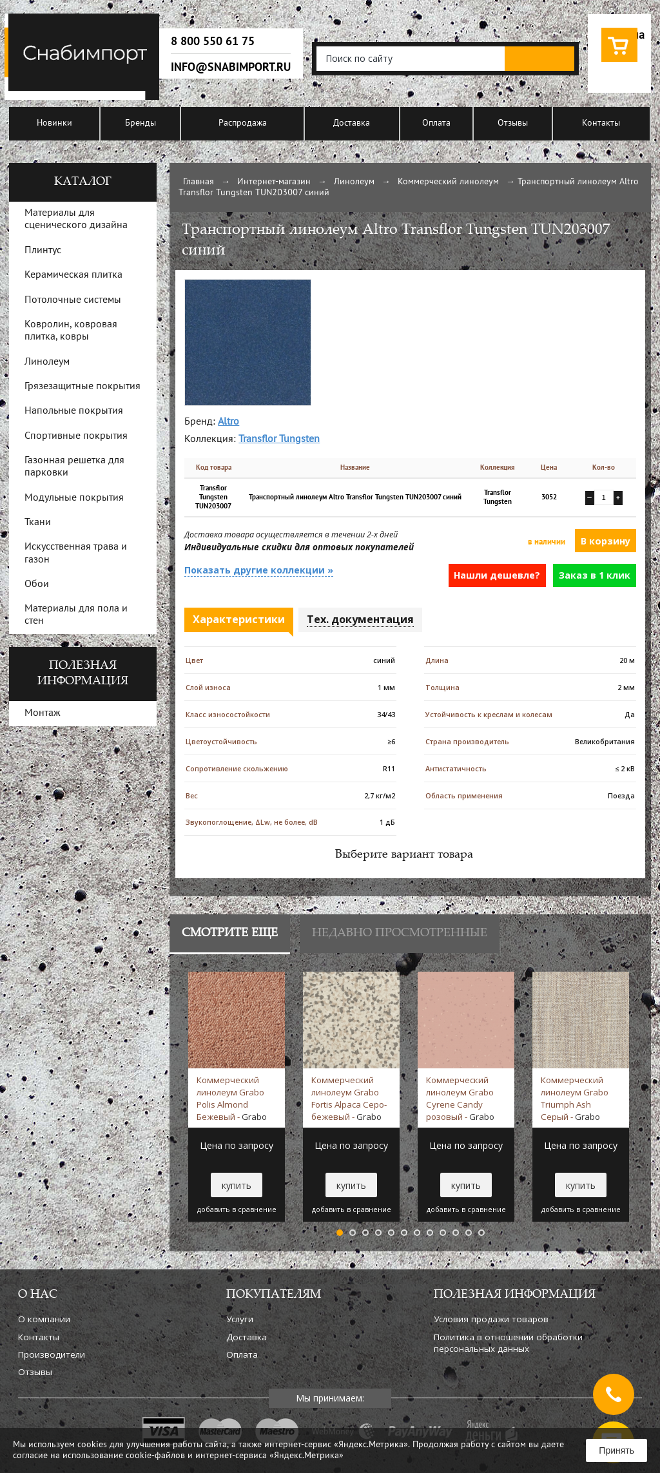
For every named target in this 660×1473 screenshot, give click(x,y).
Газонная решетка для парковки (74, 466)
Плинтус (42, 250)
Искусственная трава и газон (75, 553)
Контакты (601, 123)
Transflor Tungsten (279, 439)
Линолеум (354, 182)
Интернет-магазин (274, 182)
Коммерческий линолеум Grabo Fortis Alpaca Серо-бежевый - (349, 1098)
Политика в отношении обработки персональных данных (508, 1342)
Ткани (37, 522)
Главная (198, 182)
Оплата (436, 123)
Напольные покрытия (73, 411)
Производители (51, 1354)
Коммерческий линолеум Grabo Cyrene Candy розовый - (460, 1098)
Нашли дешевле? (497, 575)
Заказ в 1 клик (594, 575)
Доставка (351, 123)
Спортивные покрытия (76, 436)
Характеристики (239, 619)
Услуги (239, 1319)
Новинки (54, 123)
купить (236, 1185)
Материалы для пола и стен (76, 615)
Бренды (140, 123)
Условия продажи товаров (491, 1319)
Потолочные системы (72, 300)
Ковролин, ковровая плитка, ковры (70, 331)
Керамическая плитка (73, 275)
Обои (36, 584)
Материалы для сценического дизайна (76, 219)
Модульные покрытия (74, 498)
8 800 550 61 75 (213, 41)
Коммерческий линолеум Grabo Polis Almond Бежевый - (232, 1098)
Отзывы (513, 123)
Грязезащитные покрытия (82, 386)
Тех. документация (360, 619)
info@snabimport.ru (231, 67)
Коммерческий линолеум (448, 182)
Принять (616, 1450)
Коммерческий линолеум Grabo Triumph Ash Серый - (574, 1098)
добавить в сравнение (237, 1209)
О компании (44, 1319)
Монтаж (42, 713)
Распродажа (242, 123)
